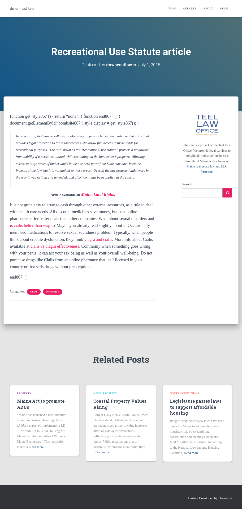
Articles (189, 8)
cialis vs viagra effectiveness (54, 246)
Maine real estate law (200, 166)
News (172, 8)
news (33, 291)
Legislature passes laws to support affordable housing (195, 407)
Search (186, 184)
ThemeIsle (225, 498)
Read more (36, 447)
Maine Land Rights (98, 194)
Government (180, 393)
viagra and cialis (98, 239)
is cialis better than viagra (32, 225)
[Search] (227, 192)
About (208, 8)
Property (52, 291)
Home (224, 8)
